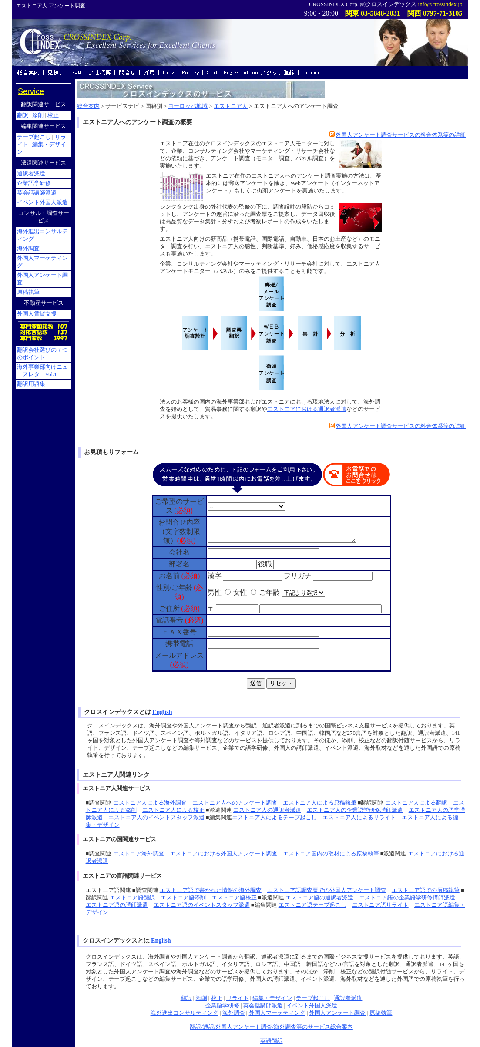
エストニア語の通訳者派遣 (319, 898)
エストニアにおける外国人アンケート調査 (223, 854)
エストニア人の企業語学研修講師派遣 (355, 810)
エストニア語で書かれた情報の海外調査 (211, 890)
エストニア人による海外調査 (150, 803)
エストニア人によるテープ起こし (274, 818)
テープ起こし (313, 998)
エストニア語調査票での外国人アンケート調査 (326, 890)
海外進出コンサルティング (184, 1013)
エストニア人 (231, 106)
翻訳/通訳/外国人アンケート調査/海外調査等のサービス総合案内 (271, 1027)
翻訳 (186, 998)
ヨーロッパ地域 (188, 106)
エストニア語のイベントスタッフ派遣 (202, 905)
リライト (237, 998)
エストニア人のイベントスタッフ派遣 (156, 818)
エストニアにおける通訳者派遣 (306, 409)
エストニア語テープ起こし (312, 905)
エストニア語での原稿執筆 (426, 890)
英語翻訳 (271, 1041)
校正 (216, 998)
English (162, 711)
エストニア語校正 (234, 898)
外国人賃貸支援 (37, 314)
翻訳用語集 (31, 384)
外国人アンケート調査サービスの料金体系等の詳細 (397, 135)
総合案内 (88, 106)
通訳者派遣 (348, 998)
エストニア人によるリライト (359, 818)
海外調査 (233, 1013)
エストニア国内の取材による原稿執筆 (331, 854)
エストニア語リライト (380, 905)
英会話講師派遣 (263, 1006)
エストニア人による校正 (173, 810)
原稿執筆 (380, 1013)
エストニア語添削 (183, 898)
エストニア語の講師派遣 (117, 905)
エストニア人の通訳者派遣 (267, 810)
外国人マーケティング (277, 1013)
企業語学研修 (222, 1006)
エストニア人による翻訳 (416, 803)
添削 (201, 998)
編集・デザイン (272, 998)
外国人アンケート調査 (337, 1013)
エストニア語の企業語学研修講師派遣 (407, 898)
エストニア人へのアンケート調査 (234, 803)
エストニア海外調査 (138, 854)
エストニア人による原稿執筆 (319, 803)
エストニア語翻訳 (132, 898)
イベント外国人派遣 (311, 1006)
